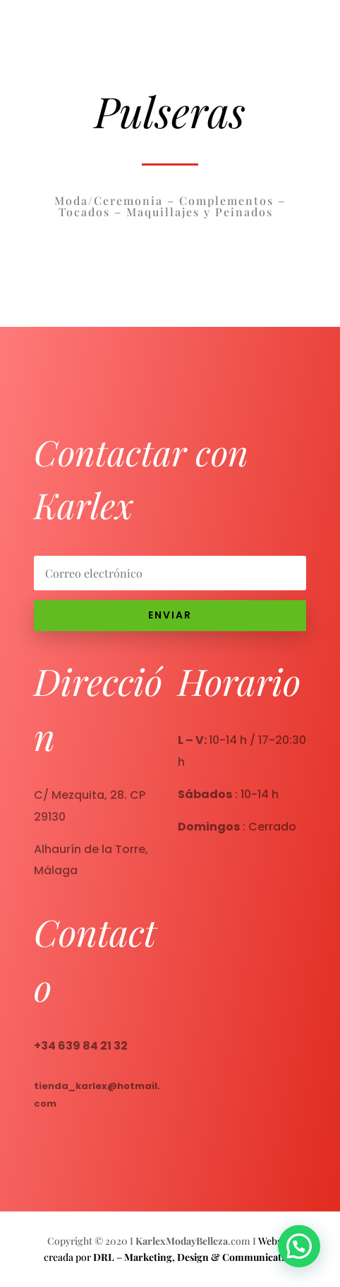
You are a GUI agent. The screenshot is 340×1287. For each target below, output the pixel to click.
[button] (302, 1256)
